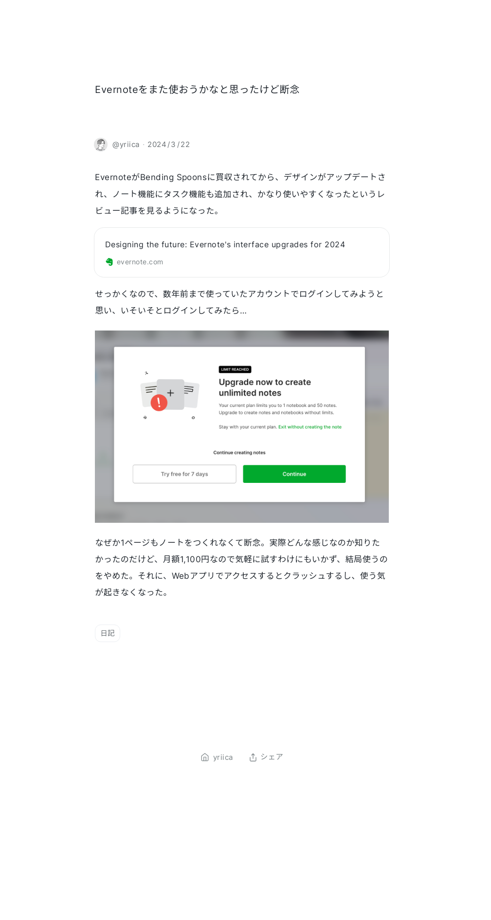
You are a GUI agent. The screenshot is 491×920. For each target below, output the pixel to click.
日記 (107, 633)
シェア (266, 757)
